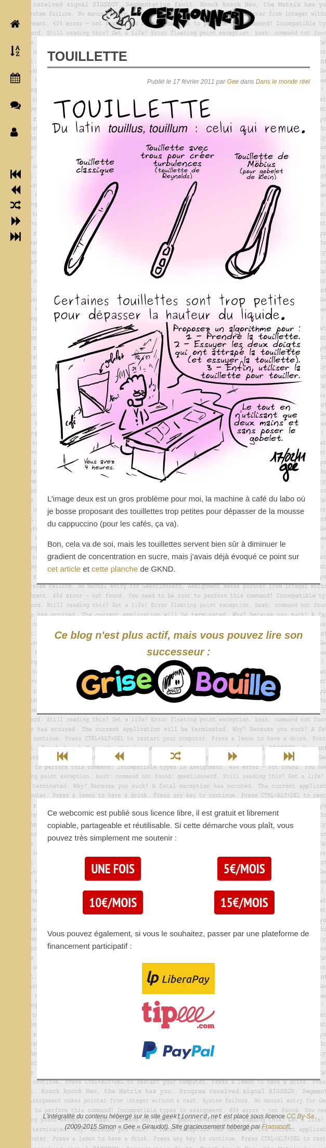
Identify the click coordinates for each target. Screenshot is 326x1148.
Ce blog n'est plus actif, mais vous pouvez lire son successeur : (178, 666)
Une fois (112, 868)
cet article (64, 568)
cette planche (115, 568)
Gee (233, 81)
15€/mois (244, 902)
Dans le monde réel (283, 81)
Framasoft (276, 1126)
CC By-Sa (300, 1116)
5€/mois (244, 868)
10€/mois (113, 902)
